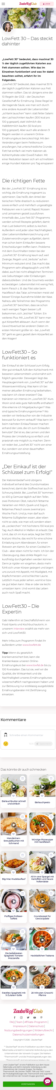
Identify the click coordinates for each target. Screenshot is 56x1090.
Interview (19, 628)
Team (19, 1022)
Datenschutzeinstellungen (28, 1034)
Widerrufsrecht (43, 1030)
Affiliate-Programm (35, 1022)
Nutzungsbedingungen (18, 1030)
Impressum (20, 1026)
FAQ (12, 1022)
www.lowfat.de (35, 665)
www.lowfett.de (32, 644)
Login (46, 4)
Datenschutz (36, 1026)
